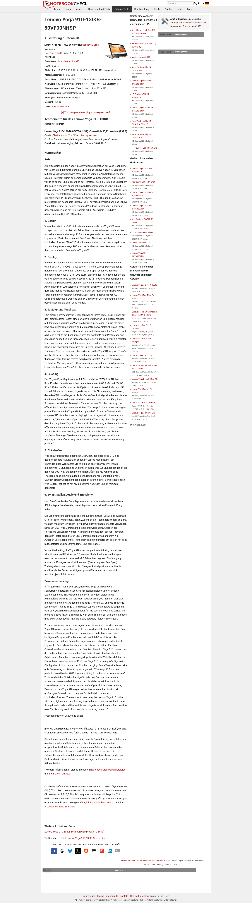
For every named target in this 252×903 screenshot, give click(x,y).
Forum (190, 9)
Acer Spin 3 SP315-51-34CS (144, 182)
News (68, 9)
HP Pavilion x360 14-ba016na (144, 148)
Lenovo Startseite (60, 106)
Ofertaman (58, 135)
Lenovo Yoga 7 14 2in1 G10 (143, 413)
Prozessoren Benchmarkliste (60, 806)
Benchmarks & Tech (99, 9)
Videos (79, 9)
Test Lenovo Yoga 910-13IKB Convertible (83, 838)
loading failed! (165, 34)
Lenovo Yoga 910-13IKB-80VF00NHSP (65, 831)
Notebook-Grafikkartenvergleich (108, 769)
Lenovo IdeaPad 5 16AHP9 (143, 402)
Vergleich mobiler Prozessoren (97, 802)
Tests (57, 9)
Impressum (89, 896)
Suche (168, 9)
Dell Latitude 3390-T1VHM (143, 232)
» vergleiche (101, 112)
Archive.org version (86, 135)
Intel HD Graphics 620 (68, 61)
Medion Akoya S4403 (141, 57)
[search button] (195, 3)
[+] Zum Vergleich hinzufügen (77, 112)
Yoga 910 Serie (91, 45)
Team (100, 896)
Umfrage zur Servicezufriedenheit (186, 22)
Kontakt (124, 896)
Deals (157, 9)
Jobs (179, 9)
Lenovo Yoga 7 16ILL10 (142, 355)
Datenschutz (111, 896)
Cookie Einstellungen (141, 896)
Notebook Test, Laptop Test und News (138, 860)
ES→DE (71, 135)
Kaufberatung (141, 9)
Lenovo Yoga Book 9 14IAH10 (144, 379)
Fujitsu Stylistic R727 (141, 243)
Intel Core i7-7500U (54, 53)
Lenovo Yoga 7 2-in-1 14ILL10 (144, 285)
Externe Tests (122, 9)
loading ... (47, 870)
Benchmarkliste (61, 773)
